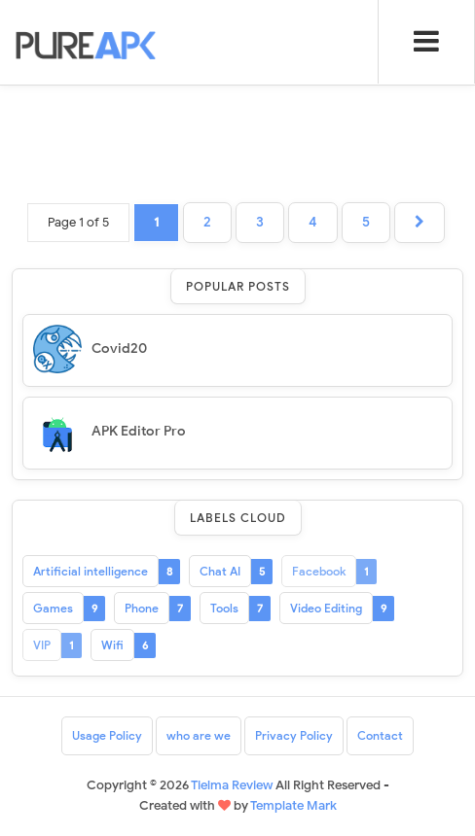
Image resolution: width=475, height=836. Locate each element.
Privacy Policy (294, 735)
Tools (224, 608)
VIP (42, 645)
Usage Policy (107, 735)
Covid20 (119, 348)
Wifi (112, 645)
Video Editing (326, 608)
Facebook (319, 571)
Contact (380, 735)
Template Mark (293, 805)
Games (53, 608)
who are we (198, 735)
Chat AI (220, 571)
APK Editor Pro (138, 431)
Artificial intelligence (90, 571)
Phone (142, 608)
